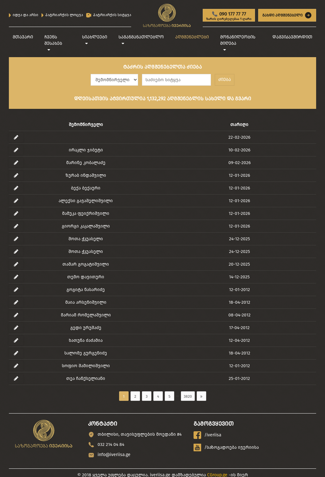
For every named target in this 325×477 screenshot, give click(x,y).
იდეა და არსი (23, 15)
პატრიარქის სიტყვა (108, 15)
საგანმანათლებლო (141, 37)
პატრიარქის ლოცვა (62, 15)
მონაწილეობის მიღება (237, 40)
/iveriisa (207, 435)
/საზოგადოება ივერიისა (226, 447)
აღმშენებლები (192, 37)
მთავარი (23, 37)
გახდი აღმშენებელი (287, 15)
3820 (188, 396)
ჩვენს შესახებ (53, 40)
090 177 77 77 (229, 16)
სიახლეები (94, 37)
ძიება (224, 79)
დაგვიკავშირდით (292, 37)
